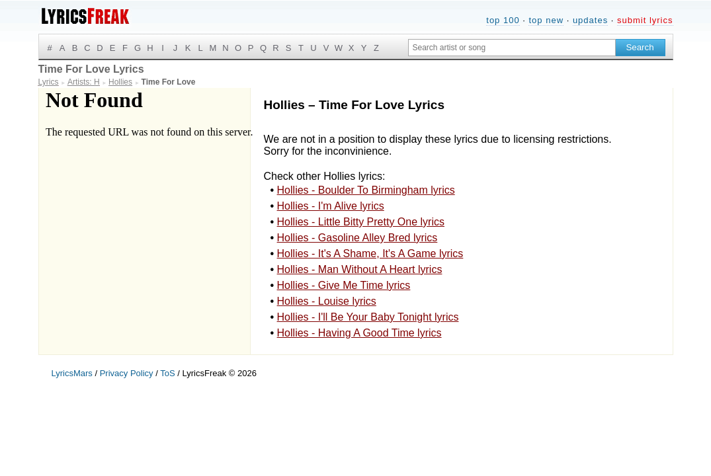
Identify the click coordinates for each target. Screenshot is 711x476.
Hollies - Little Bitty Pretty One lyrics (360, 221)
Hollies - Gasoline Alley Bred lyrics (357, 237)
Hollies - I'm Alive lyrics (330, 206)
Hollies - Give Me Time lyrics (344, 285)
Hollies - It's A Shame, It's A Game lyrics (370, 253)
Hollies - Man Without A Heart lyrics (359, 269)
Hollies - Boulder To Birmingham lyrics (366, 190)
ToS (167, 373)
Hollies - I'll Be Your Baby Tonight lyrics (368, 317)
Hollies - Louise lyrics (326, 301)
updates (590, 20)
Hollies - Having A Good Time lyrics (359, 332)
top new (546, 20)
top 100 (502, 20)
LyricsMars (72, 373)
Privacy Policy (126, 373)
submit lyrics (645, 20)
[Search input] (512, 47)
